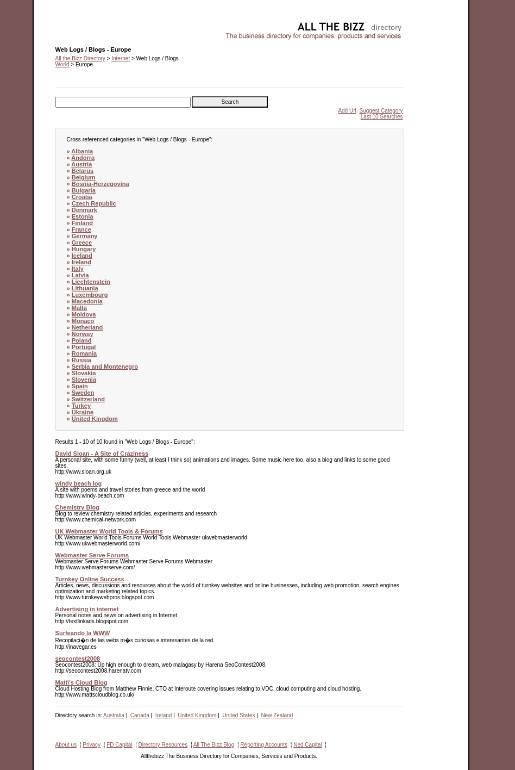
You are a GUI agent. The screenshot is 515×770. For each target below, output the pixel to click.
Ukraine (82, 412)
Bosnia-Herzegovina (100, 184)
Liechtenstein (91, 281)
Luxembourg (90, 294)
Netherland (87, 327)
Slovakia (84, 373)
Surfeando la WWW (82, 633)
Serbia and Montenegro (105, 366)
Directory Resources (163, 745)
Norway (82, 334)
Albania (82, 151)
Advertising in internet (87, 609)
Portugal (84, 347)
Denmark (84, 210)
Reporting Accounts (263, 745)
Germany (85, 236)
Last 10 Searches (382, 117)
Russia (81, 360)
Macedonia (87, 301)
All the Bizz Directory (80, 58)
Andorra (83, 157)
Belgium (83, 177)
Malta (79, 308)
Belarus (82, 170)
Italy (78, 268)
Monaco (83, 321)
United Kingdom (95, 418)
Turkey (81, 405)
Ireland (81, 262)
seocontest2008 (78, 658)
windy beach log (78, 483)
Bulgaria (84, 190)
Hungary (84, 249)
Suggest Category (381, 111)
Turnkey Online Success (89, 579)
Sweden (83, 392)
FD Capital (119, 745)
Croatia (82, 197)
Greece (82, 242)
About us (66, 745)
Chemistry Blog (77, 507)
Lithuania (85, 288)
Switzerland (88, 399)
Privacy (92, 745)
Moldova (84, 314)
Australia (113, 715)
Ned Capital (307, 745)
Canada (139, 715)
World (62, 64)
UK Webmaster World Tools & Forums (109, 531)
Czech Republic (94, 203)
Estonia (82, 216)
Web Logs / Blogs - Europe (87, 25)
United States (238, 715)
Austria (81, 164)
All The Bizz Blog (213, 745)
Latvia (80, 275)
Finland (82, 223)
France (81, 229)
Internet (120, 58)
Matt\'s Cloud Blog (81, 682)
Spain (80, 386)
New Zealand (277, 715)
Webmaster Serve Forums (92, 555)
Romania (84, 353)
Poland (82, 340)
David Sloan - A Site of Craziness (102, 453)
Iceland (82, 255)
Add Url (347, 111)
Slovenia (84, 379)
